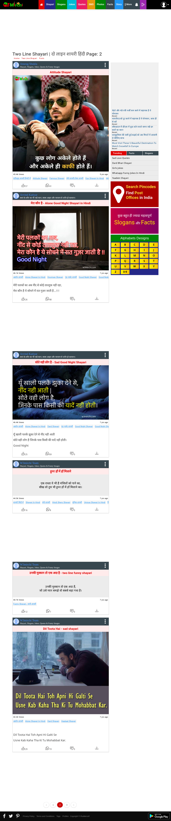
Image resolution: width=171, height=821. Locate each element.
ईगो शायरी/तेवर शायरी (75, 178)
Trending (117, 153)
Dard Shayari (53, 426)
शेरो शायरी (46, 502)
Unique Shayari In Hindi (94, 502)
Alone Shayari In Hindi (35, 277)
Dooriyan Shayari (55, 277)
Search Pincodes (141, 186)
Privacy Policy (28, 816)
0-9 (125, 271)
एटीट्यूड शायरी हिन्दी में (22, 178)
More (128, 5)
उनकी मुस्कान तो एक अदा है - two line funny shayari (60, 573)
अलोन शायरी (18, 277)
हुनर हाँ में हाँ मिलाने (60, 471)
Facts (131, 153)
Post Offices (134, 195)
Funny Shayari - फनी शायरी (24, 604)
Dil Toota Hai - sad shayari (60, 628)
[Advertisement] (85, 30)
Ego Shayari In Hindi (95, 178)
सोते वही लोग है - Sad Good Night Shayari (60, 362)
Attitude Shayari (61, 72)
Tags (58, 816)
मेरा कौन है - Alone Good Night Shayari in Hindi (61, 203)
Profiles (65, 816)
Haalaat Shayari (68, 721)
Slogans (149, 153)
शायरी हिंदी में (18, 502)
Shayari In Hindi (33, 502)
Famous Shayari (57, 178)
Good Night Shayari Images (107, 426)
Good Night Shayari (88, 277)
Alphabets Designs (134, 238)
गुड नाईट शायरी (71, 277)
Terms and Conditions (45, 816)
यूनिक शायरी (77, 502)
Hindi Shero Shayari (61, 502)
